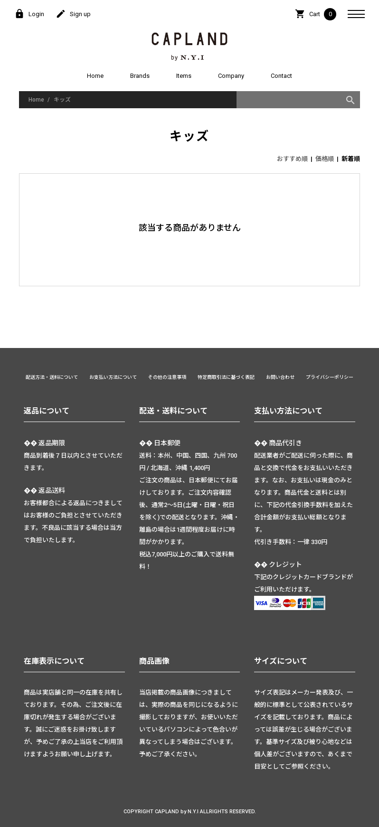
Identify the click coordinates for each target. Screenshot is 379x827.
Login (29, 14)
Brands (140, 75)
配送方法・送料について (52, 377)
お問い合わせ (280, 377)
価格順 (324, 158)
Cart (315, 14)
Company (231, 75)
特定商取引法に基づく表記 (226, 377)
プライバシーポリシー (329, 377)
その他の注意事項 (167, 377)
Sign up (73, 14)
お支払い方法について (113, 377)
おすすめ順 (292, 158)
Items (183, 75)
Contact (281, 75)
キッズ (62, 99)
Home (95, 75)
